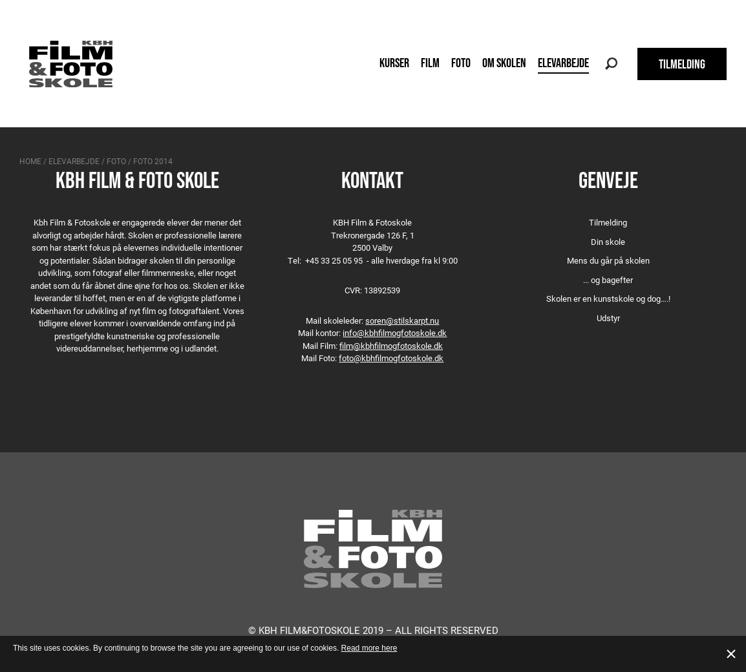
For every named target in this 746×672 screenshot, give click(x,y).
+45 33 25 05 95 (334, 260)
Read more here (369, 648)
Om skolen (504, 63)
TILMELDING (682, 64)
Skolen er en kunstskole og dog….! (608, 298)
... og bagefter (608, 280)
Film (430, 63)
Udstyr (608, 318)
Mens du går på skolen (608, 260)
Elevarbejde (563, 63)
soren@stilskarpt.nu (402, 320)
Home (30, 161)
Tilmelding (608, 222)
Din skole (608, 241)
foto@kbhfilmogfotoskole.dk (391, 358)
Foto (461, 63)
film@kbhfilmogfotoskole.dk (391, 346)
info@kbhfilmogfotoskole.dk (395, 333)
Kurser (394, 63)
